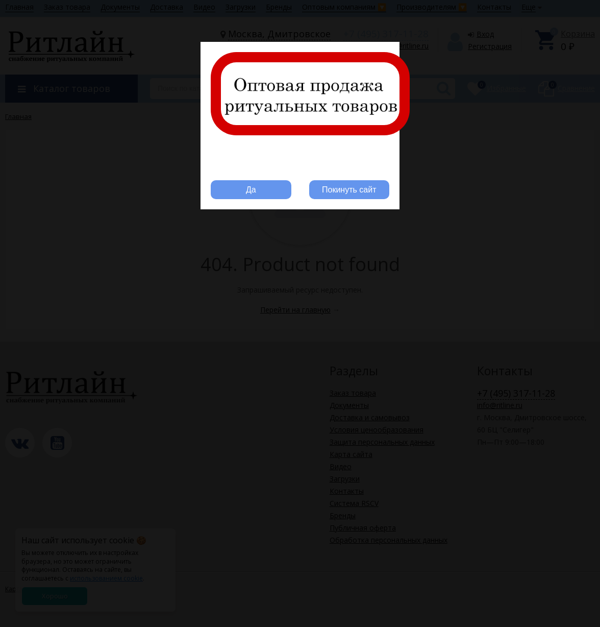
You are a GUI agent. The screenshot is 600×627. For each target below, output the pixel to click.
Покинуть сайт (349, 189)
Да (251, 189)
